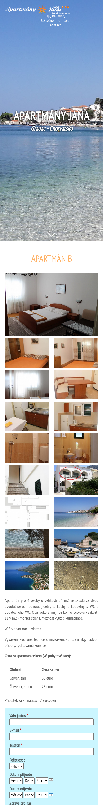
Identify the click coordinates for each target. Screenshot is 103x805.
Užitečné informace (55, 20)
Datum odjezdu (20, 789)
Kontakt (55, 25)
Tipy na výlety (55, 16)
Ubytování (55, 11)
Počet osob (17, 760)
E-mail (15, 730)
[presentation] (51, 779)
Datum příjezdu (20, 774)
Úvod (55, 7)
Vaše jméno (18, 715)
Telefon (15, 745)
